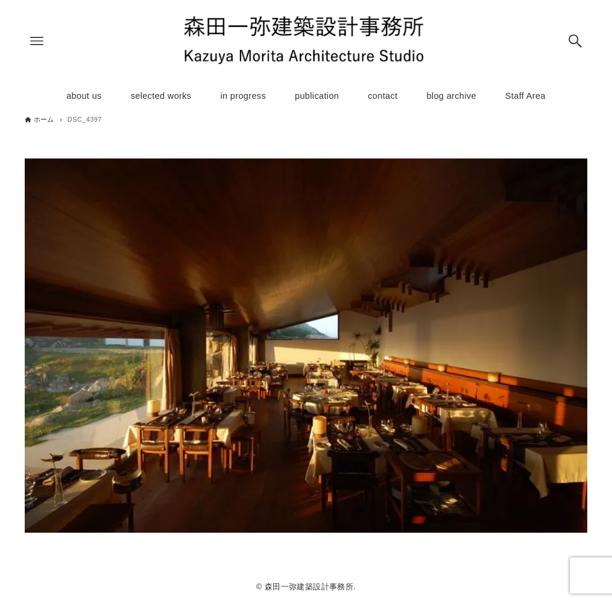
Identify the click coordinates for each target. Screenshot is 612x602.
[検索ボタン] (575, 41)
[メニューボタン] (37, 41)
